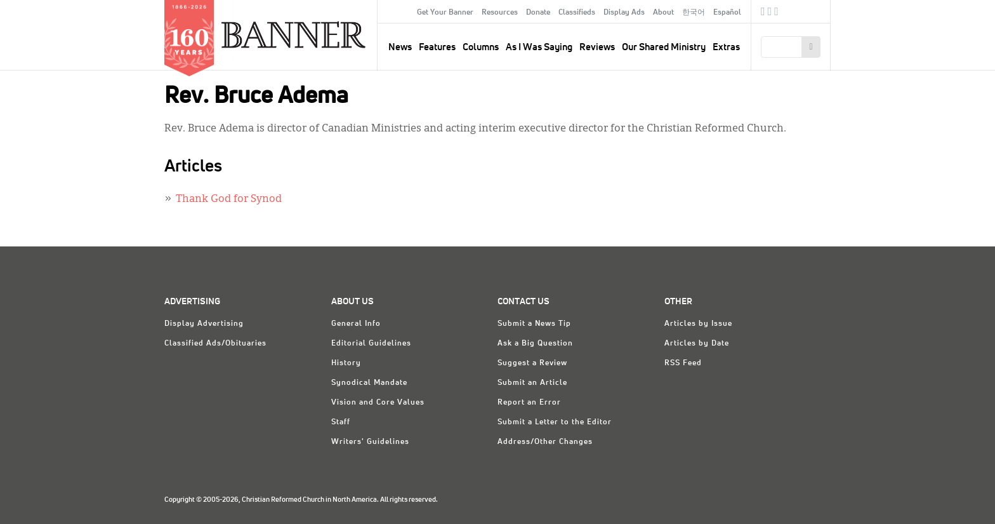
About (663, 13)
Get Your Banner (445, 13)
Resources (500, 13)
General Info (356, 324)
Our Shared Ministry (664, 47)
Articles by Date (696, 343)
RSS (776, 13)
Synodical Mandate (369, 383)
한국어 (693, 13)
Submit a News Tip (534, 324)
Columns (481, 47)
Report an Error (529, 402)
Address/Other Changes (545, 442)
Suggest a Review (532, 363)
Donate (538, 13)
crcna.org (814, 11)
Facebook (763, 13)
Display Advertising (204, 324)
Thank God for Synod (229, 199)
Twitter (770, 13)
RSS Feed (683, 363)
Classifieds (576, 13)
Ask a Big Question (535, 343)
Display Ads (624, 13)
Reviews (597, 47)
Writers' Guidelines (370, 442)
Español (727, 13)
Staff (340, 422)
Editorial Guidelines (371, 343)
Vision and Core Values (378, 402)
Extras (726, 47)
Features (437, 47)
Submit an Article (532, 383)
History (346, 363)
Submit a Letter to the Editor (555, 422)
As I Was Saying (539, 47)
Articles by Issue (698, 324)
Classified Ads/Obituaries (215, 343)
